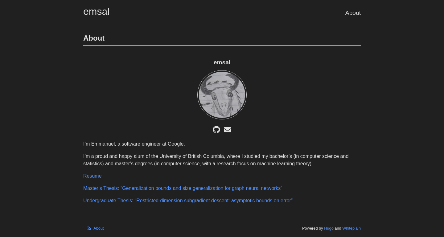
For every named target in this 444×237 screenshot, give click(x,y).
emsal (96, 11)
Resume (92, 176)
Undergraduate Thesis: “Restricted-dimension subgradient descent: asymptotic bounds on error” (188, 200)
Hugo (329, 228)
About (353, 13)
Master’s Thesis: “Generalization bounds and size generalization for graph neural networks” (182, 188)
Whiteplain (351, 228)
